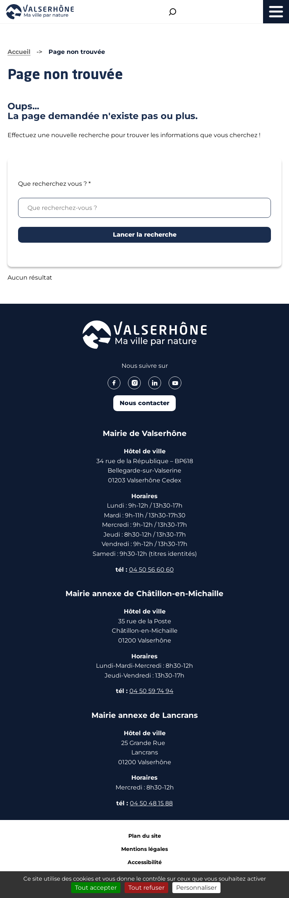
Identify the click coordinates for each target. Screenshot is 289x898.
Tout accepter (96, 887)
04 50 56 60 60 (151, 569)
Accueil (19, 51)
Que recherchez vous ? (54, 183)
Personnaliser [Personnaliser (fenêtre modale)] (196, 887)
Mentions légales (144, 849)
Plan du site (144, 835)
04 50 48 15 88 (151, 803)
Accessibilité (145, 862)
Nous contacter (144, 403)
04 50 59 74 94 (151, 691)
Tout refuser (146, 887)
